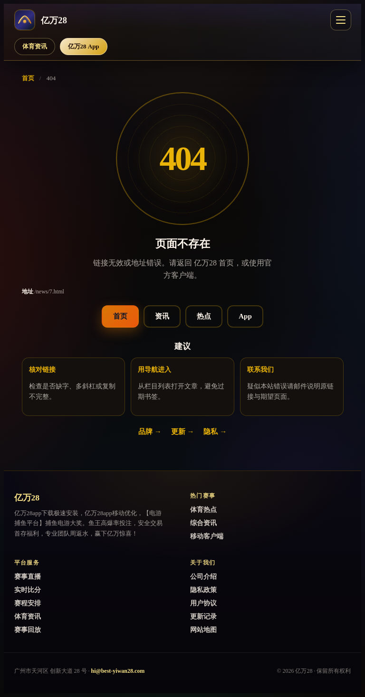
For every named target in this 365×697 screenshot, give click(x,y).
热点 (204, 316)
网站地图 (203, 629)
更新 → (182, 431)
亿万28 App (83, 46)
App (245, 316)
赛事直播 (27, 576)
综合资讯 (203, 523)
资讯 (162, 316)
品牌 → (150, 431)
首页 (28, 78)
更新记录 (203, 616)
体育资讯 (34, 46)
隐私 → (215, 431)
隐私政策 (203, 589)
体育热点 (203, 509)
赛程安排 (27, 603)
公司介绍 (203, 576)
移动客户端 (206, 536)
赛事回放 (27, 629)
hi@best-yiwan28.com (118, 671)
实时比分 (27, 589)
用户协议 (203, 603)
